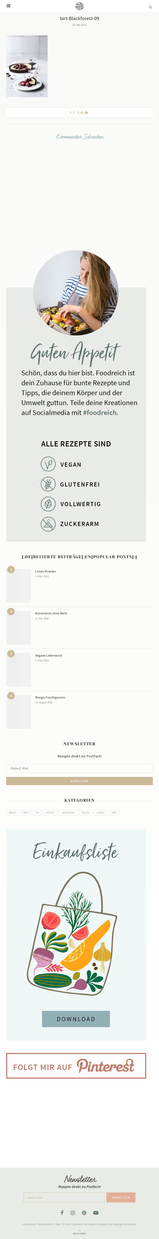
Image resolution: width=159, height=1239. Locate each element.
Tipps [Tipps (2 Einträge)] (114, 812)
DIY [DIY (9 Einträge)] (37, 812)
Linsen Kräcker (45, 571)
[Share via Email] (86, 112)
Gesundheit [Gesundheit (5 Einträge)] (68, 812)
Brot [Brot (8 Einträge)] (26, 812)
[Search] (151, 5)
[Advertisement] (79, 1120)
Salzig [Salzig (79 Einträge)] (85, 812)
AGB (58, 1224)
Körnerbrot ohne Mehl (51, 613)
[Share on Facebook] (78, 112)
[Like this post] (73, 112)
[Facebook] (62, 1213)
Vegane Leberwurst (48, 655)
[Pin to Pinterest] (82, 112)
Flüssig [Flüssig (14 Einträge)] (50, 812)
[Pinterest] (84, 1213)
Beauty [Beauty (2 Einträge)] (12, 812)
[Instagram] (73, 1213)
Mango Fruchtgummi (50, 697)
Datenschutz (46, 1224)
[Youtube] (96, 1213)
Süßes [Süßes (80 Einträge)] (100, 812)
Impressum (29, 1224)
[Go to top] (79, 1232)
